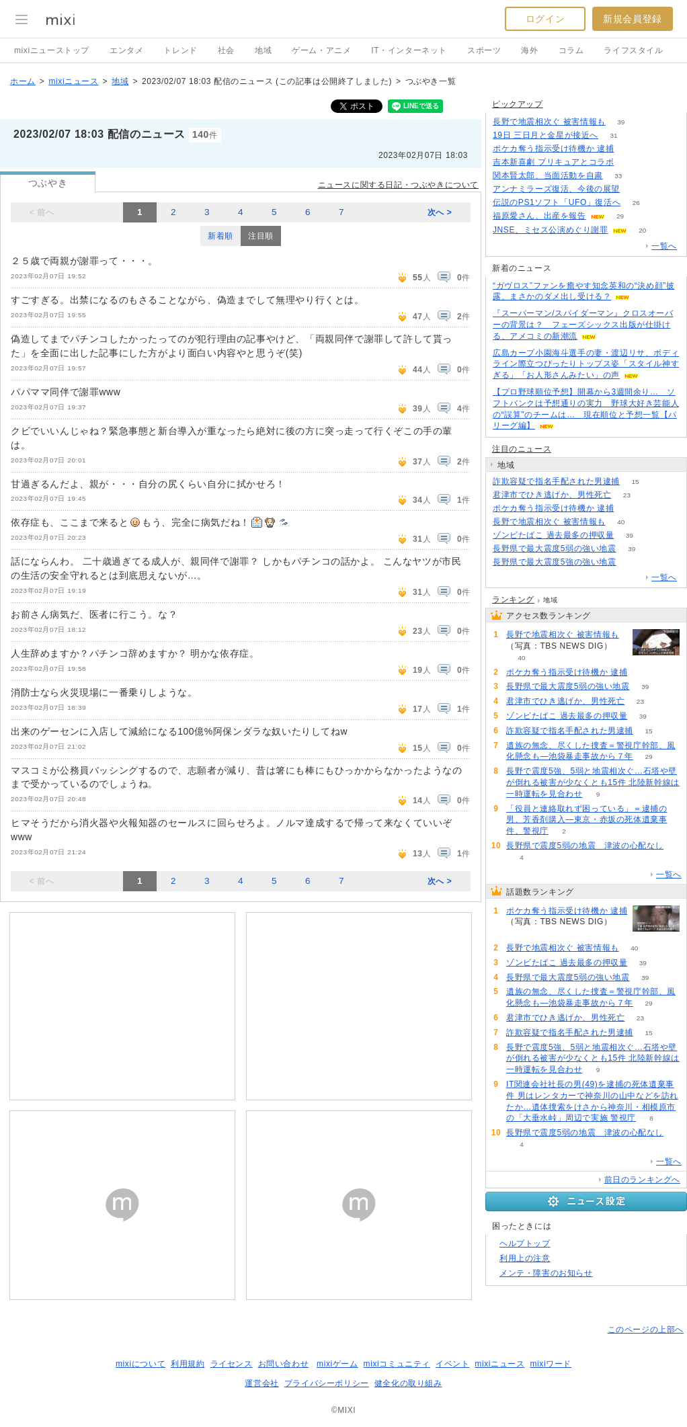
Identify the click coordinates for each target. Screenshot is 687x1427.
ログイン (545, 18)
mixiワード (550, 1364)
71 (629, 149)
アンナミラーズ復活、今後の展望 (556, 189)
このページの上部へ (646, 1329)
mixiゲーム (337, 1364)
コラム (571, 50)
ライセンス (231, 1364)
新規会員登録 (632, 18)
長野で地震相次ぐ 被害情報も (549, 121)
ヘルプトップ (525, 1243)
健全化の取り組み (408, 1383)
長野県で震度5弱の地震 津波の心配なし (584, 845)
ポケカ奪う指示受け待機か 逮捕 (553, 148)
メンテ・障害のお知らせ (546, 1273)
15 (635, 481)
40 (620, 522)
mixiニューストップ (51, 50)
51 (629, 162)
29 (620, 216)
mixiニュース (73, 81)
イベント (452, 1364)
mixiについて (140, 1364)
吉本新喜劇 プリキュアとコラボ (553, 162)
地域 (263, 50)
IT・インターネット (409, 50)
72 (629, 508)
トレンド (180, 50)
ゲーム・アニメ (321, 50)
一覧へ (664, 246)
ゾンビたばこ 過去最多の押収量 (553, 535)
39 (620, 122)
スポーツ (484, 50)
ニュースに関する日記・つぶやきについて (398, 185)
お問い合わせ (283, 1364)
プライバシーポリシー (326, 1383)
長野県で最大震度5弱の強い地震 (554, 548)
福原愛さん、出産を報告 (539, 215)
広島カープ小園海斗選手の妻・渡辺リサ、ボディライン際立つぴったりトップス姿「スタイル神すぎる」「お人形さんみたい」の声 (586, 364)
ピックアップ (517, 104)
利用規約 (187, 1364)
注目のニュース (521, 449)
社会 (226, 50)
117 (635, 189)
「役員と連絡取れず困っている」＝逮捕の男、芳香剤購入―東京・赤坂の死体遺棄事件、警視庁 (586, 820)
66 (631, 562)
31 (614, 135)
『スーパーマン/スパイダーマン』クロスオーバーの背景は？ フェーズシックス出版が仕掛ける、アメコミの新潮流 (583, 325)
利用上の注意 (525, 1258)
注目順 (261, 236)
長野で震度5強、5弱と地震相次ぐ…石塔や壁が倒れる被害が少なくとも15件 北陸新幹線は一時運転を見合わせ (593, 782)
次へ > (440, 212)
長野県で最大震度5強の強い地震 (554, 562)
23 (627, 495)
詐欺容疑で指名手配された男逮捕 (556, 481)
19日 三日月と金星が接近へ (545, 135)
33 (618, 175)
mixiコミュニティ (397, 1364)
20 (642, 230)
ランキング (513, 599)
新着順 (220, 236)
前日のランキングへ (642, 1179)
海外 (529, 50)
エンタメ (126, 50)
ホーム (23, 81)
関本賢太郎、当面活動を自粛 (548, 175)
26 (636, 202)
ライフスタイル (633, 50)
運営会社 (261, 1383)
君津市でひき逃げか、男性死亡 (552, 494)
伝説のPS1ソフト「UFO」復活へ (556, 202)
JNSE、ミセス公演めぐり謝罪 (550, 230)
